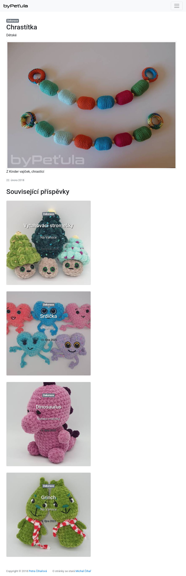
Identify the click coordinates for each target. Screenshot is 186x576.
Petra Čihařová (38, 571)
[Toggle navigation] (177, 6)
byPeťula (15, 5)
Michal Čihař (83, 571)
